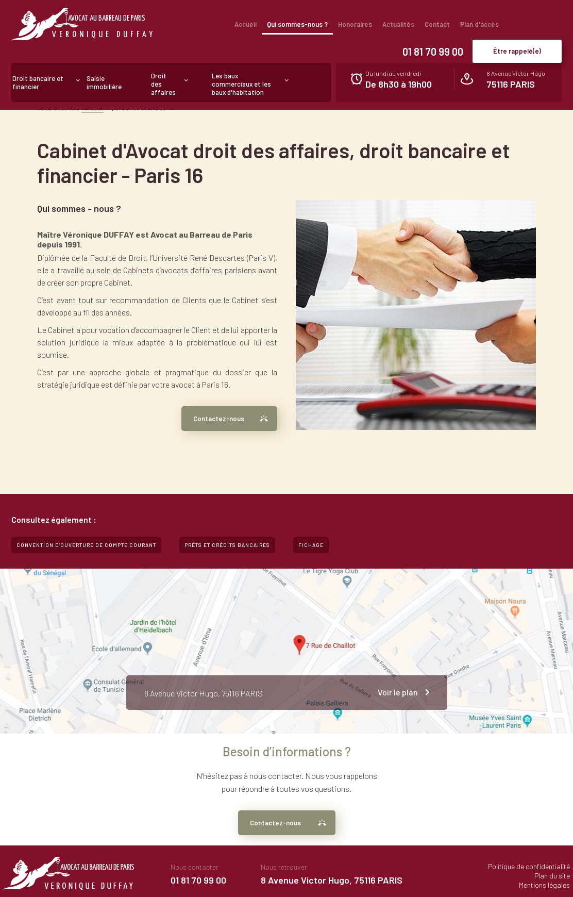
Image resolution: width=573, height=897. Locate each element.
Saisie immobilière (104, 82)
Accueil (245, 24)
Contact (437, 24)
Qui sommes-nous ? (297, 24)
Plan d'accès (479, 24)
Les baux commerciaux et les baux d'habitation (241, 84)
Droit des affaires (163, 84)
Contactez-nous (218, 418)
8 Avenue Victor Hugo (515, 80)
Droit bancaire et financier (37, 82)
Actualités (398, 24)
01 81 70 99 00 (432, 51)
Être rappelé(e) (517, 51)
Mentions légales (544, 885)
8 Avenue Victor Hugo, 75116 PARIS (331, 880)
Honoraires (355, 24)
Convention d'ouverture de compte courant (86, 545)
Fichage (311, 545)
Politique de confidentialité (529, 866)
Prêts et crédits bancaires (227, 545)
